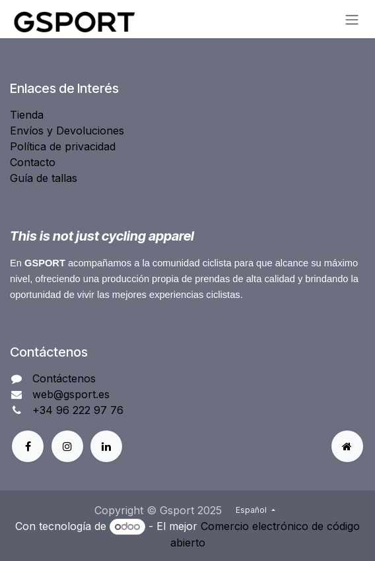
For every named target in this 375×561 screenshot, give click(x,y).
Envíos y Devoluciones (67, 130)
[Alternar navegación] (352, 19)
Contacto (32, 162)
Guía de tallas (43, 178)
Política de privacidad (63, 146)
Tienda (27, 114)
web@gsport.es (71, 394)
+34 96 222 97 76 (77, 410)
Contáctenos (64, 378)
